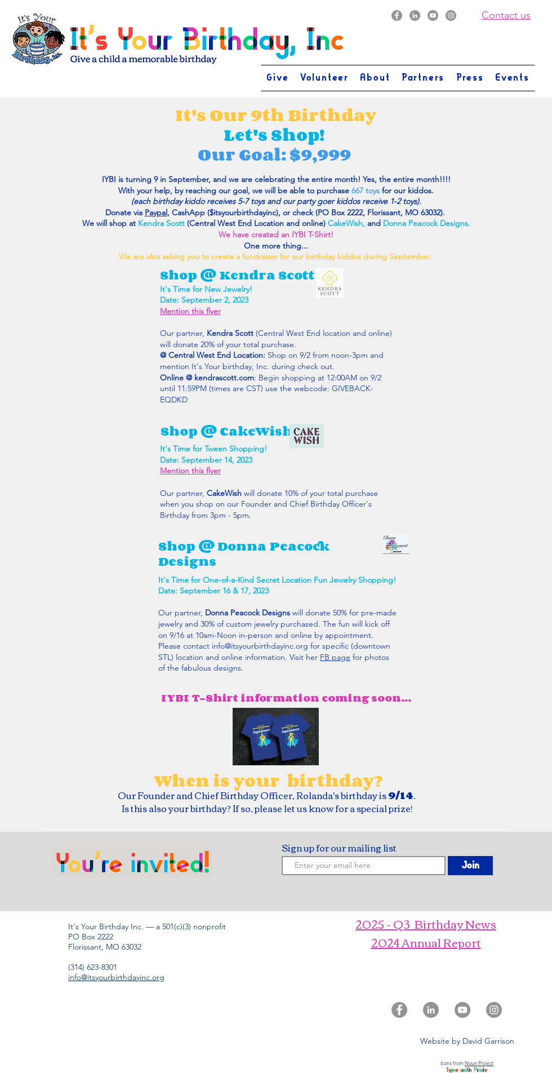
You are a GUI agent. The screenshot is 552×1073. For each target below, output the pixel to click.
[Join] (470, 865)
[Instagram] (451, 15)
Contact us (506, 15)
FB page (335, 657)
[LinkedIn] (414, 15)
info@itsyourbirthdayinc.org (260, 646)
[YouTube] (433, 15)
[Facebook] (396, 15)
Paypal (156, 212)
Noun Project (479, 1062)
